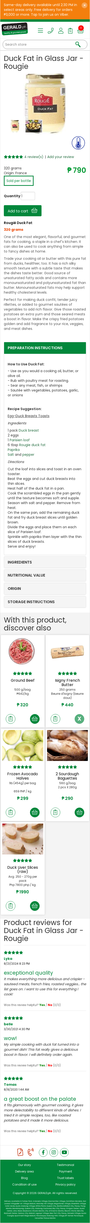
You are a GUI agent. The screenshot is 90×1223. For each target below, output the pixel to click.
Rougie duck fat (32, 444)
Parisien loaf (20, 440)
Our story (24, 1165)
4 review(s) (33, 156)
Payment (65, 1171)
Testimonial (65, 1165)
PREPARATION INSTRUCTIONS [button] (35, 348)
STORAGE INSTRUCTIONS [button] (31, 602)
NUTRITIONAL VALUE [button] (26, 575)
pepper (28, 454)
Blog (24, 1178)
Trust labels (65, 1178)
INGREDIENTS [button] (20, 562)
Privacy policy (65, 1184)
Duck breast (29, 430)
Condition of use (24, 1184)
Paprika (14, 449)
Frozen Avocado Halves (22, 776)
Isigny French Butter (67, 682)
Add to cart (22, 211)
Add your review (60, 156)
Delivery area (24, 1171)
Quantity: (8, 196)
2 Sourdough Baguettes (67, 776)
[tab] (45, 348)
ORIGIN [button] (14, 588)
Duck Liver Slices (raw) (22, 870)
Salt (11, 454)
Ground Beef (23, 680)
